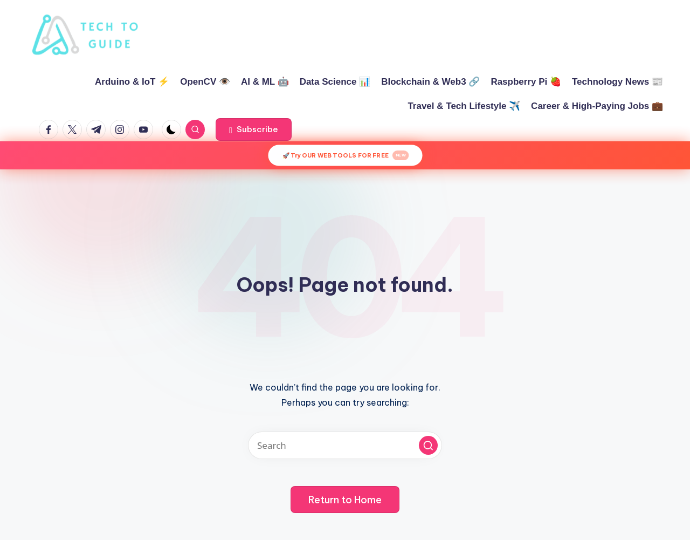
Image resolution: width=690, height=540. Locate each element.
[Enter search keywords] (345, 445)
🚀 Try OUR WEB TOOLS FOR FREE (345, 155)
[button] (254, 129)
